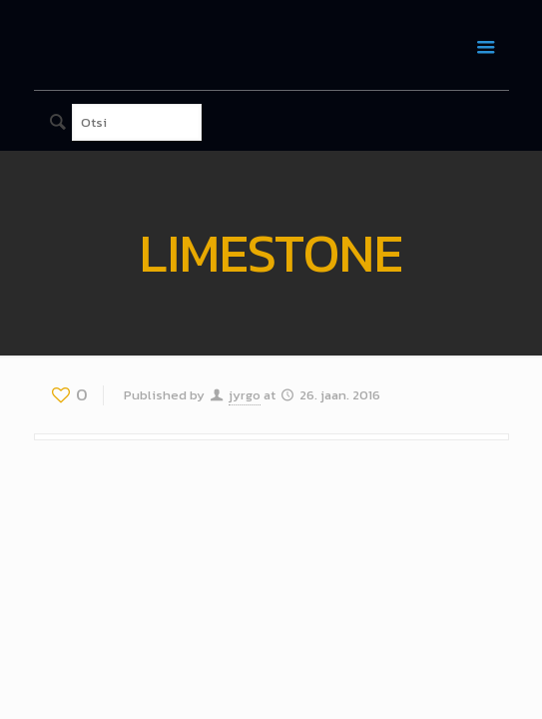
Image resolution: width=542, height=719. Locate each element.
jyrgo (245, 394)
